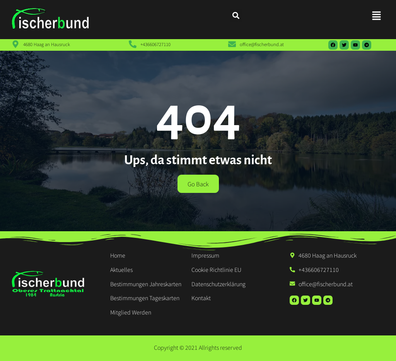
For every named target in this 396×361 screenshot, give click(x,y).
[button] (376, 16)
